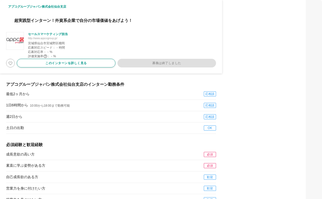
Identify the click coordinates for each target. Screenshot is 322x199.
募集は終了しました (166, 63)
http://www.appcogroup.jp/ (42, 38)
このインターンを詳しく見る (66, 63)
